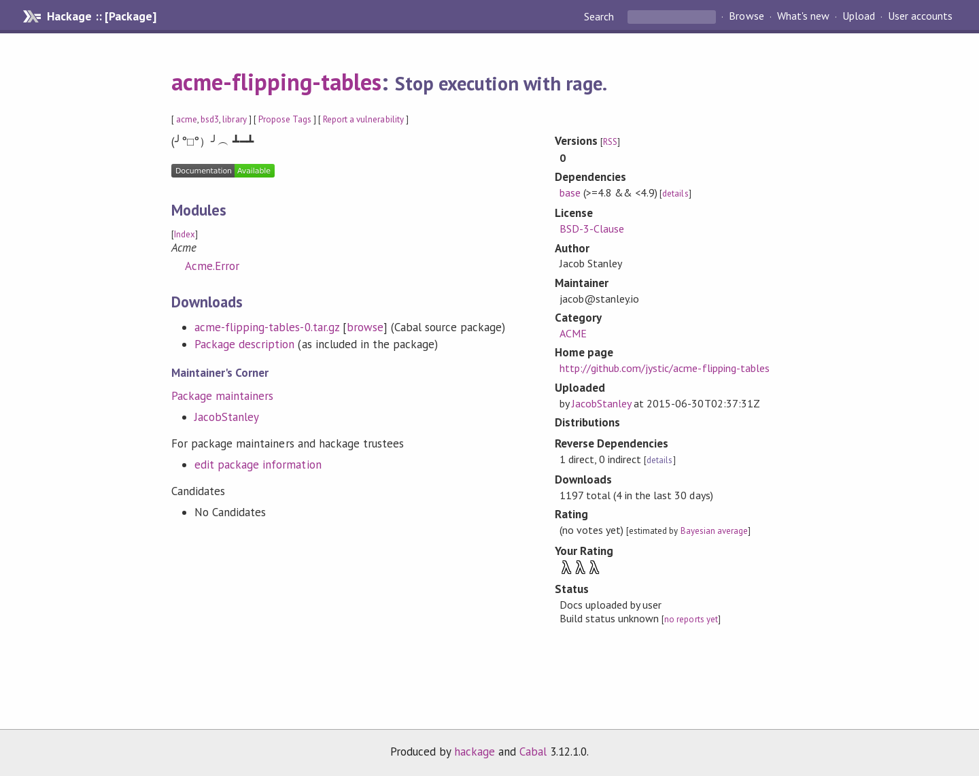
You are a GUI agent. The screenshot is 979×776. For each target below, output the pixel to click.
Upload (858, 16)
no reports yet (690, 619)
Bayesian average (714, 531)
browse (365, 327)
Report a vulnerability (363, 119)
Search (600, 16)
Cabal (533, 751)
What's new (803, 16)
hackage (474, 751)
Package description (244, 344)
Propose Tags (284, 119)
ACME (573, 333)
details (675, 193)
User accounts (920, 16)
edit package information (258, 464)
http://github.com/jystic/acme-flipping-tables (665, 368)
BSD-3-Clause (592, 228)
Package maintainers (222, 395)
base (570, 192)
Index (184, 234)
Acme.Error (212, 265)
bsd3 (210, 119)
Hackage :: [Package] (101, 16)
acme (186, 119)
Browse (746, 16)
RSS (610, 142)
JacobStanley (226, 416)
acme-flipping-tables (276, 82)
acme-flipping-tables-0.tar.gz (266, 327)
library (234, 119)
